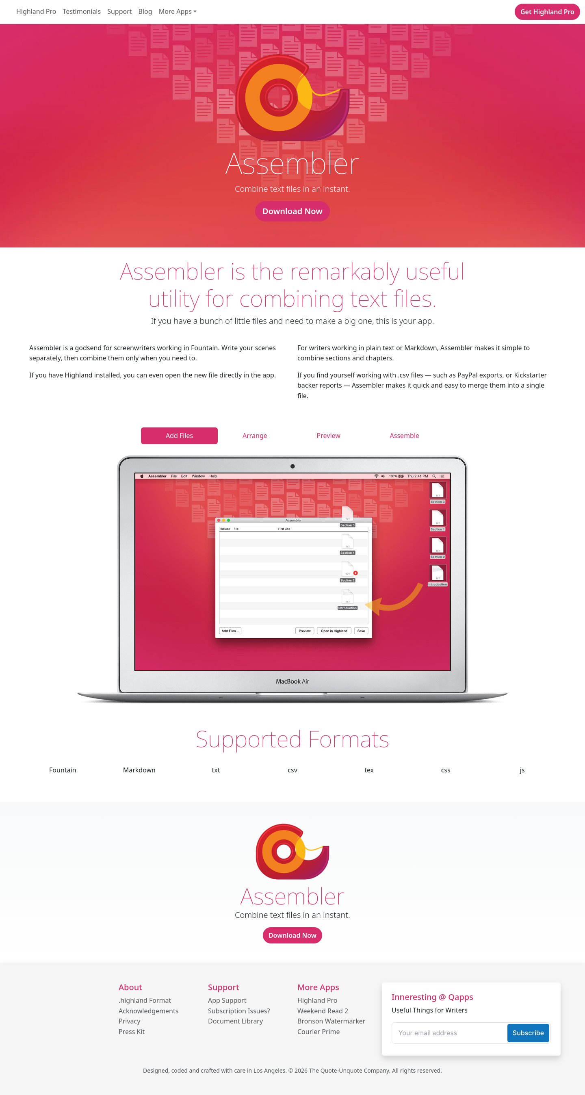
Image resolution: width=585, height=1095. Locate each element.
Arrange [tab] (255, 435)
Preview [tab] (328, 435)
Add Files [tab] (179, 435)
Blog (145, 11)
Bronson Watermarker (331, 1021)
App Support (227, 1000)
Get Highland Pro (547, 11)
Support (119, 11)
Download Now (292, 935)
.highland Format (145, 1000)
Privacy (129, 1021)
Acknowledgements (148, 1010)
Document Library (235, 1021)
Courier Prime (318, 1031)
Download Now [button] (292, 211)
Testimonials (82, 11)
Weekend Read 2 (322, 1010)
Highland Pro (36, 11)
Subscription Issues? (239, 1010)
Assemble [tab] (405, 435)
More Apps (175, 11)
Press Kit (132, 1031)
